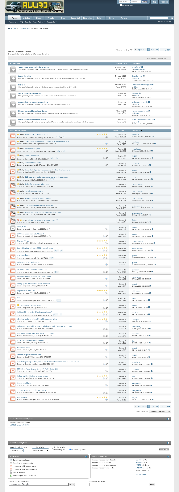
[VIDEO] (139, 468)
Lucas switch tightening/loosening (30, 340)
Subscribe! (75, 18)
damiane (28, 172)
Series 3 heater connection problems (31, 390)
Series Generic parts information (37, 184)
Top (168, 411)
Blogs (38, 18)
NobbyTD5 (29, 293)
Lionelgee (28, 321)
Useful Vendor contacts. (34, 191)
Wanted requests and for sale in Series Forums (43, 212)
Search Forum (162, 58)
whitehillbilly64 (30, 243)
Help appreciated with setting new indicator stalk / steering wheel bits (44, 326)
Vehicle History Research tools (36, 134)
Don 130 (28, 279)
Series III (21, 85)
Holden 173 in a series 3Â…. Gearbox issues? (34, 312)
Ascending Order (59, 449)
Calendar (28, 22)
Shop (63, 18)
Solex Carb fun (137, 76)
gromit (27, 229)
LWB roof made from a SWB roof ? (30, 234)
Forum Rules (141, 474)
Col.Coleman (29, 138)
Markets (123, 18)
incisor (27, 180)
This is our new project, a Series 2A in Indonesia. (36, 333)
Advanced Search (164, 22)
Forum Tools (151, 58)
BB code (139, 460)
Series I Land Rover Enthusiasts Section (33, 67)
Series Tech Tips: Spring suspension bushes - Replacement (47, 170)
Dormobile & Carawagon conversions (33, 102)
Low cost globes (23, 255)
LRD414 (13, 425)
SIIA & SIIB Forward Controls (29, 93)
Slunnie (27, 159)
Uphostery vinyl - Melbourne (28, 262)
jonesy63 (20, 425)
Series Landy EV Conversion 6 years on (32, 269)
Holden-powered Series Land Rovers (32, 111)
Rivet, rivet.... (22, 227)
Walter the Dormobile (140, 102)
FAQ (21, 22)
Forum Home (13, 22)
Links (111, 18)
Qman (27, 350)
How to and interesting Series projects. (40, 205)
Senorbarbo (29, 336)
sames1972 (29, 315)
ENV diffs (135, 93)
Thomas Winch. (23, 241)
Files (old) (87, 18)
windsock (28, 144)
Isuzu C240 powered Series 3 (142, 120)
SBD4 (27, 425)
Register (164, 2)
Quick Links (50, 22)
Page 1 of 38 (142, 50)
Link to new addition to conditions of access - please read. (47, 141)
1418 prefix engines (32, 148)
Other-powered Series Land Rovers (32, 120)
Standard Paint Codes (33, 163)
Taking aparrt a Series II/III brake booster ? (33, 283)
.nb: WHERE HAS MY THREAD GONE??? (43, 220)
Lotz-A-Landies (30, 152)
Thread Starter (20, 131)
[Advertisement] (100, 9)
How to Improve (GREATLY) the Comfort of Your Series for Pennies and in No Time (48, 362)
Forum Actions (38, 22)
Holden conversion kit (140, 111)
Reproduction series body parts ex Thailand (34, 276)
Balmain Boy (29, 328)
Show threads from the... (19, 447)
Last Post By (137, 131)
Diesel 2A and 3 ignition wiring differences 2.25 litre (37, 319)
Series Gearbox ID (32, 155)
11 (157, 50)
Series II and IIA (24, 76)
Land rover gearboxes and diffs (29, 355)
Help (154, 2)
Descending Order (77, 449)
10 (63, 137)
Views (122, 131)
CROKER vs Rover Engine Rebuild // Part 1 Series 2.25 (37, 369)
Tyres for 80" (136, 67)
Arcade (51, 18)
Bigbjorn (28, 193)
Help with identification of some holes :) (32, 376)
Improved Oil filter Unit (26, 291)
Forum (14, 18)
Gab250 (28, 357)
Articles (26, 18)
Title (11, 131)
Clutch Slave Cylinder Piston (30, 305)
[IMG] (138, 465)
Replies (115, 131)
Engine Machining (24, 383)
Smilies (139, 462)
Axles (19, 298)
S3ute (27, 251)
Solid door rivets (23, 347)
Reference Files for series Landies (38, 198)
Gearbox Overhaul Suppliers (142, 85)
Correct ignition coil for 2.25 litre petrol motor (35, 248)
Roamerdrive (22, 397)
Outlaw (27, 222)
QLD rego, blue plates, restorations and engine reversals (46, 177)
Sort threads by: (38, 447)
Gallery (100, 18)
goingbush (28, 272)
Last (167, 50)
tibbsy (27, 385)
